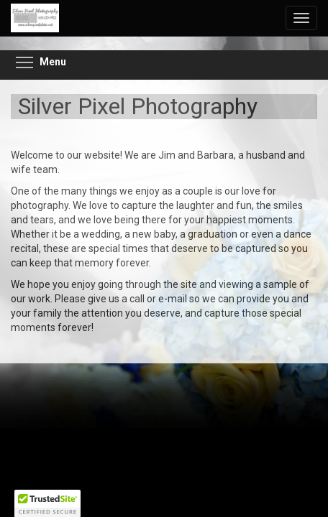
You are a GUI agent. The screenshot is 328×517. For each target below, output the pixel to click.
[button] (47, 503)
